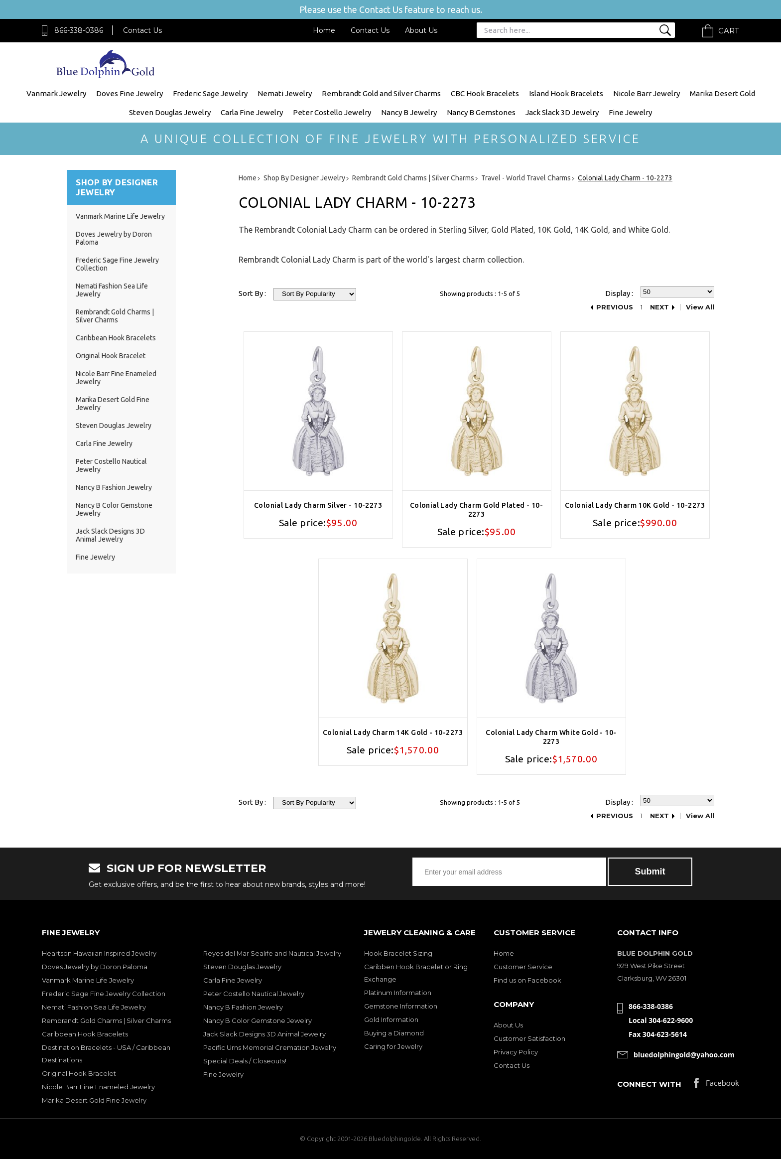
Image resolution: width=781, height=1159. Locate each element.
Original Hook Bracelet (110, 356)
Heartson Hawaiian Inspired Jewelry (99, 953)
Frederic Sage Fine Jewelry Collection (103, 994)
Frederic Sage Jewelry (210, 93)
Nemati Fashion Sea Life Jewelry (94, 1007)
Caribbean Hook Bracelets (116, 338)
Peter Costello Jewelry (332, 112)
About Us (421, 30)
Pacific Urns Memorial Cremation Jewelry (269, 1047)
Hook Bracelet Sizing (398, 953)
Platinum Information (397, 993)
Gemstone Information (400, 1006)
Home (324, 30)
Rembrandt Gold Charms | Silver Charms (115, 316)
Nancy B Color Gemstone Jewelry (257, 1020)
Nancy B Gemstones (481, 112)
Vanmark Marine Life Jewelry (120, 216)
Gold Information (391, 1019)
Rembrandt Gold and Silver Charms (381, 93)
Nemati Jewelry (285, 93)
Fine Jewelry (630, 112)
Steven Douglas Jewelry (170, 112)
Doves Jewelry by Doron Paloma (94, 967)
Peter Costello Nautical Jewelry (253, 994)
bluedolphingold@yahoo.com (684, 1054)
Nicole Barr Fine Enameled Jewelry (98, 1087)
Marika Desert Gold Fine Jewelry (94, 1100)
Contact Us (142, 30)
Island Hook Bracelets (566, 93)
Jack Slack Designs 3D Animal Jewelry (110, 535)
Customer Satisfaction (529, 1038)
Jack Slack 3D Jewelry (562, 112)
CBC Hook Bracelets (485, 93)
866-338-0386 (78, 30)
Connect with (649, 1084)
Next (659, 307)
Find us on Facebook (527, 980)
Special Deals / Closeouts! (244, 1061)
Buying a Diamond (394, 1033)
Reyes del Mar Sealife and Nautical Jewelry (272, 953)
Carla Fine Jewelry (252, 112)
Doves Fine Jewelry (129, 93)
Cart (728, 30)
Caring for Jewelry (393, 1046)
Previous (614, 307)
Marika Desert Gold (722, 93)
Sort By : (252, 293)
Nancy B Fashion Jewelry (114, 487)
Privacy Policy (516, 1052)
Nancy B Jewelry (409, 112)
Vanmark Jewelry (56, 93)
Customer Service (523, 967)
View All (700, 307)
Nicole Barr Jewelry (646, 93)
